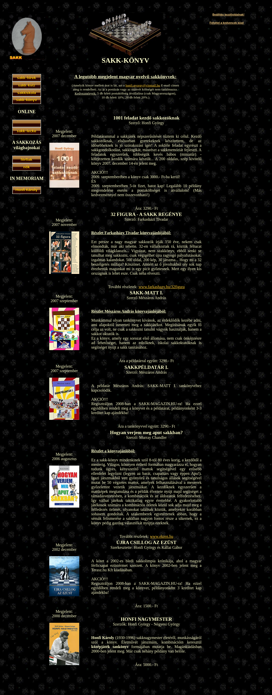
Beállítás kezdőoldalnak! (228, 14)
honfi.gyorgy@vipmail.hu (143, 85)
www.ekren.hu (161, 536)
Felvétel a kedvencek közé (227, 22)
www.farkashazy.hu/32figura (161, 287)
